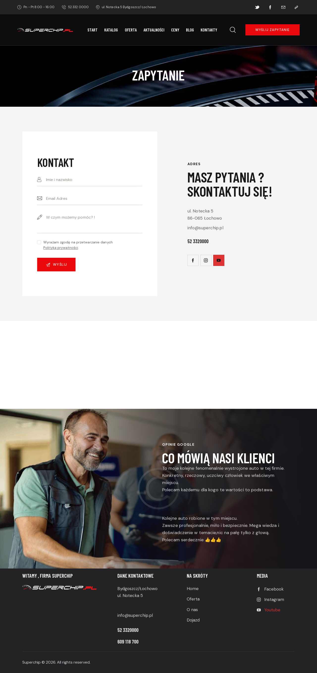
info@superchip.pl (205, 228)
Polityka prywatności (60, 248)
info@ (123, 615)
